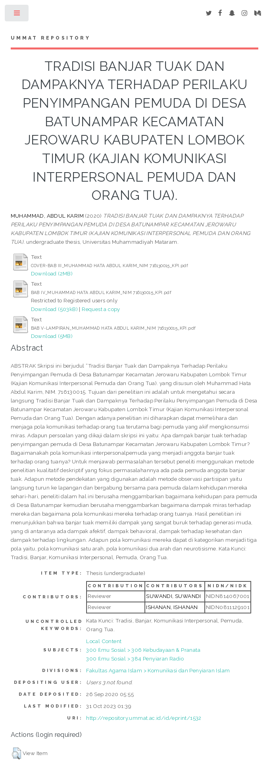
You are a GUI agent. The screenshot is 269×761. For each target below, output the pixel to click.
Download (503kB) (54, 309)
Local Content (103, 641)
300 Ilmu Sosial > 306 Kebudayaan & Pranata (143, 650)
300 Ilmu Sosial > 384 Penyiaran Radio (135, 658)
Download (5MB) (52, 336)
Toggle (17, 15)
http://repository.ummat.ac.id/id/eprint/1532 (144, 718)
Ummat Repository (50, 38)
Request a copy (101, 309)
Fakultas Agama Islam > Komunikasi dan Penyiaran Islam (158, 670)
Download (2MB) (52, 273)
